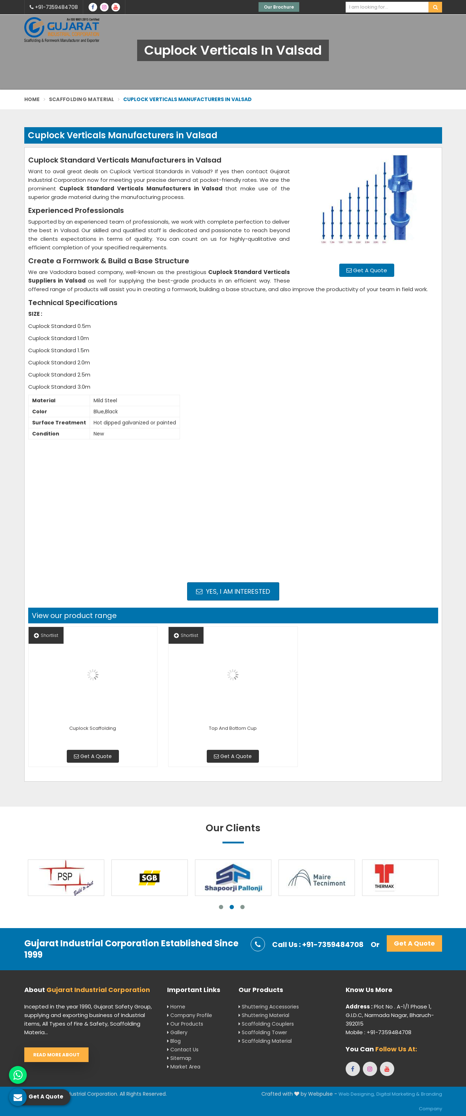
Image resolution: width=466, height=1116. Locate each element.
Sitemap (179, 1058)
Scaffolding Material (81, 99)
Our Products (185, 1023)
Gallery (177, 1032)
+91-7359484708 (54, 7)
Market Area (183, 1066)
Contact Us (183, 1049)
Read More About (56, 1054)
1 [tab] (221, 907)
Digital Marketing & (398, 1094)
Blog (174, 1041)
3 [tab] (242, 907)
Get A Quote (366, 270)
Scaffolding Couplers (266, 1023)
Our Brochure (279, 7)
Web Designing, (357, 1094)
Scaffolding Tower (263, 1032)
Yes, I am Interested (233, 591)
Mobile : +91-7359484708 (378, 1032)
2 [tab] (232, 907)
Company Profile (189, 1015)
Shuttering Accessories (269, 1006)
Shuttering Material (264, 1015)
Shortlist (46, 635)
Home (32, 99)
